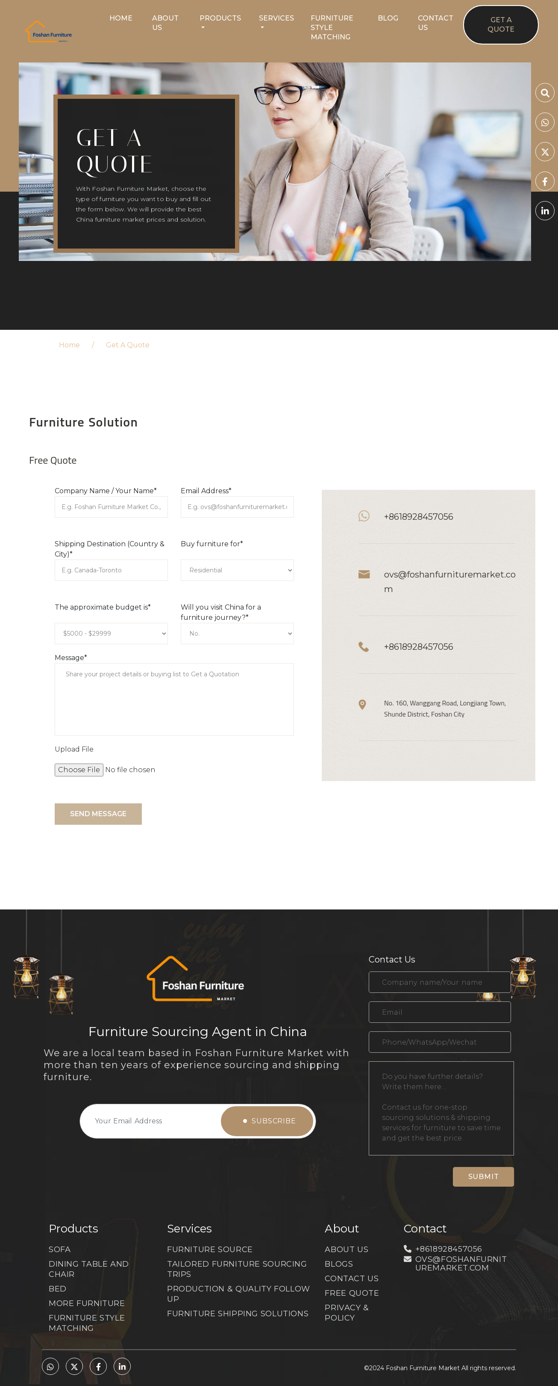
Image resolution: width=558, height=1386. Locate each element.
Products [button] (220, 18)
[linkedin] (545, 212)
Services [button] (276, 18)
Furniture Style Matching (332, 27)
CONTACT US (352, 1278)
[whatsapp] (545, 123)
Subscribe (269, 1121)
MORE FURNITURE (87, 1303)
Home (120, 18)
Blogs (339, 1264)
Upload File (74, 749)
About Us (165, 23)
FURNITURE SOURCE (210, 1249)
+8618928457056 (418, 517)
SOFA (59, 1249)
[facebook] (545, 182)
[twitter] (545, 153)
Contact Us (435, 23)
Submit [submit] (483, 1177)
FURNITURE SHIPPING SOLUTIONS (237, 1313)
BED (58, 1289)
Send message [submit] (98, 814)
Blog (388, 18)
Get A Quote (501, 24)
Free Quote (352, 1293)
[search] (545, 94)
